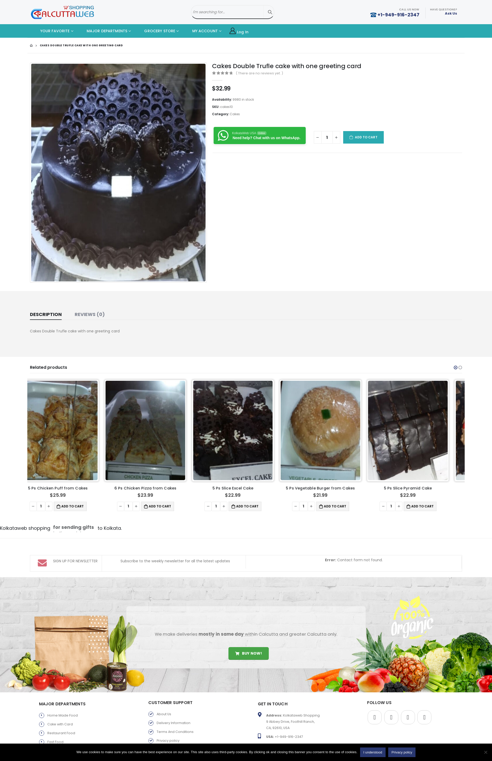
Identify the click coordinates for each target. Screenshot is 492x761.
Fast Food (55, 715)
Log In (238, 31)
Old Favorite (167, 741)
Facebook (375, 691)
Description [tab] (46, 314)
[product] (71, 430)
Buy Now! (248, 626)
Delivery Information (173, 696)
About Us (164, 688)
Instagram (424, 691)
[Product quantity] (327, 137)
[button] (455, 367)
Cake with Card (60, 698)
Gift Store (55, 733)
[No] (485, 752)
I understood (372, 752)
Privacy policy (168, 714)
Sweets (53, 724)
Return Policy (167, 723)
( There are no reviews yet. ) (259, 73)
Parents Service (60, 742)
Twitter (391, 691)
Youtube (408, 691)
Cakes (235, 114)
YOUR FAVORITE (51, 31)
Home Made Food (62, 689)
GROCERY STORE (155, 31)
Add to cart (366, 137)
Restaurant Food (61, 707)
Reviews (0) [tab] (90, 314)
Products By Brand (172, 732)
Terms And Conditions (175, 705)
